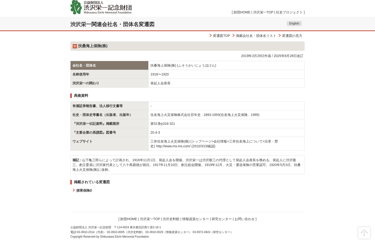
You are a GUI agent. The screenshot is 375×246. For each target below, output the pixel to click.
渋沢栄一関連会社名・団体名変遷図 (112, 24)
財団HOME (242, 12)
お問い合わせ (245, 219)
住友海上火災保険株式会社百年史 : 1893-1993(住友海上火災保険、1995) (204, 115)
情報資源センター (195, 219)
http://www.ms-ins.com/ (173, 146)
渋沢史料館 (171, 219)
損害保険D (84, 190)
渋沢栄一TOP (263, 12)
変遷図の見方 (292, 36)
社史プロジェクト (289, 12)
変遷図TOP (221, 36)
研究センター (222, 219)
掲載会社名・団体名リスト (256, 36)
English (294, 23)
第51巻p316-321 (162, 124)
